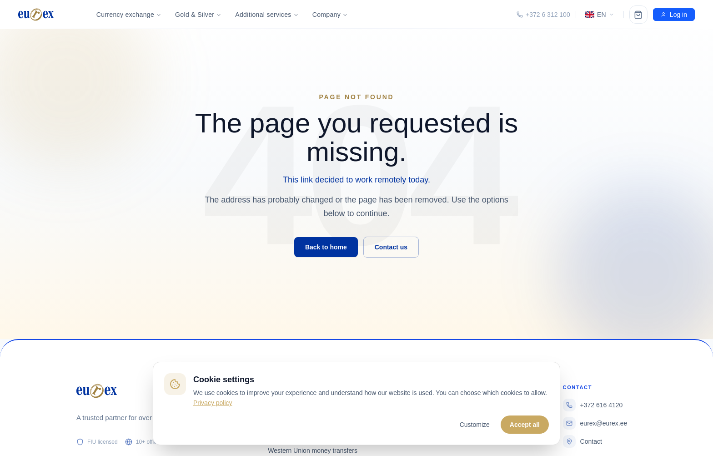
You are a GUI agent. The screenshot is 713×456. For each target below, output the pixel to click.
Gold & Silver (198, 14)
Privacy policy (212, 402)
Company (330, 14)
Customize (475, 424)
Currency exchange (128, 14)
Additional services (266, 14)
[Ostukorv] (638, 14)
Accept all (525, 424)
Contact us (391, 247)
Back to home (326, 247)
